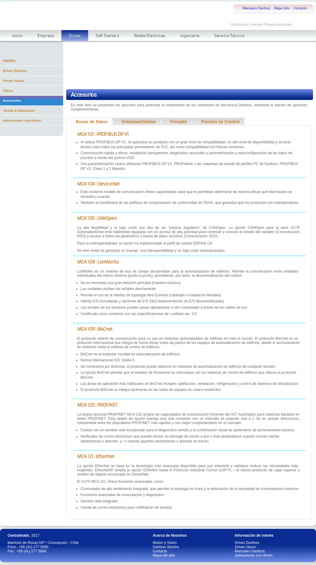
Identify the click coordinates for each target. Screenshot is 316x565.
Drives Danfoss (15, 71)
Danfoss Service (166, 547)
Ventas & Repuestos (19, 110)
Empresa (45, 35)
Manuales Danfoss (256, 8)
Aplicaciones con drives (22, 120)
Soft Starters (107, 35)
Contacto (300, 8)
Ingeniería (189, 35)
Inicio (17, 35)
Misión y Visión (165, 543)
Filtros (8, 90)
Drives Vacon (13, 81)
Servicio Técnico (229, 35)
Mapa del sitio (164, 555)
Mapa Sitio (282, 8)
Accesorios (12, 100)
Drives (75, 35)
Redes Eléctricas (149, 35)
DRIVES (9, 61)
